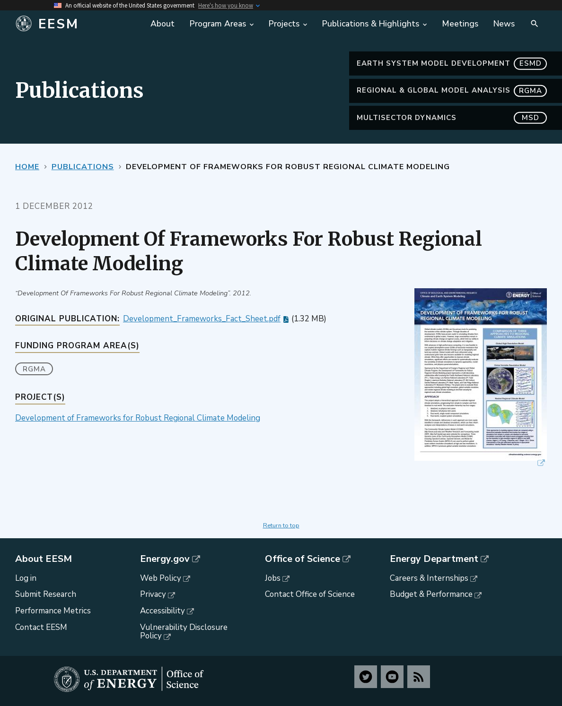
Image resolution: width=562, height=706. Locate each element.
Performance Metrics (53, 610)
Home (27, 167)
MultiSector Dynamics (452, 118)
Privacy (153, 594)
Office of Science (302, 559)
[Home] (77, 24)
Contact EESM (41, 627)
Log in (25, 578)
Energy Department (434, 559)
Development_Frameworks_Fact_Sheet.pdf (202, 318)
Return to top (281, 525)
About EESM (43, 559)
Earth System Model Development (452, 63)
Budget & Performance (431, 594)
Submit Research (45, 594)
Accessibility (162, 610)
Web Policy (160, 578)
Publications (83, 167)
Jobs (273, 578)
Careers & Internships (429, 578)
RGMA (34, 369)
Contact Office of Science (310, 594)
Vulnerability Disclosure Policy (184, 632)
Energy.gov (165, 559)
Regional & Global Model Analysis (452, 90)
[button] (480, 378)
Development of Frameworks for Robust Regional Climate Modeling (137, 418)
